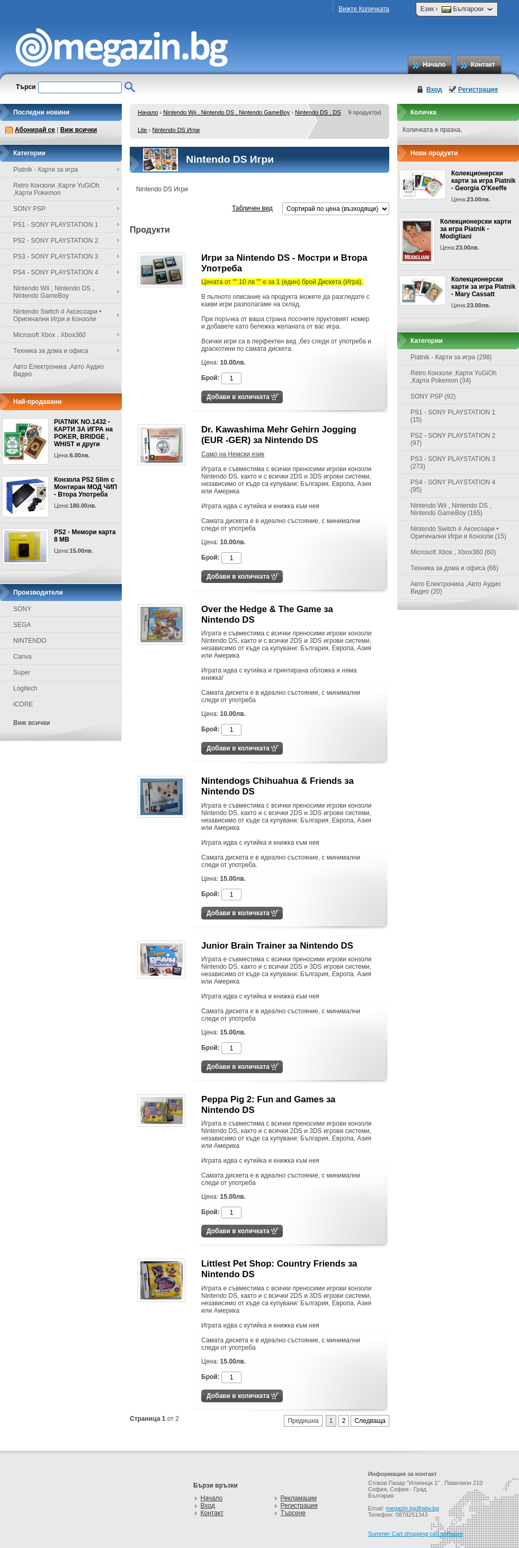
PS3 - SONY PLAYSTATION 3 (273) (453, 462)
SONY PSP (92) (433, 396)
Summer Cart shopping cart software (415, 1534)
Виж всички (78, 130)
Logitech (25, 688)
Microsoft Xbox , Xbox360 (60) (453, 552)
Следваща (370, 1421)
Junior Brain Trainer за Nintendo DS (277, 946)
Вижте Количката (363, 9)
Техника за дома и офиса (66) (454, 568)
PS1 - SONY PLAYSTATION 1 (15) (453, 416)
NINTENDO (30, 640)
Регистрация (478, 89)
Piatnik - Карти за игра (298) (451, 357)
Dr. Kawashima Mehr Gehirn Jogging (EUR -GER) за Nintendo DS (278, 434)
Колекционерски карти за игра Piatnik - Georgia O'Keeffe (483, 181)
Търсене (293, 1513)
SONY (22, 609)
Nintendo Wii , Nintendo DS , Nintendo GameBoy (226, 112)
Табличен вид (252, 208)
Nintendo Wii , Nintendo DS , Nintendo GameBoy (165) (450, 509)
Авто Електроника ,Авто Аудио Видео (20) (455, 587)
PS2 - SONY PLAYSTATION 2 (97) (453, 439)
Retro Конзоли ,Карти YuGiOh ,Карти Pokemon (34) (453, 376)
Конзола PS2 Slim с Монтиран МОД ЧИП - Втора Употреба (85, 487)
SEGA (22, 625)
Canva (22, 656)
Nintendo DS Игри (176, 130)
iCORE (23, 704)
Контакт (483, 64)
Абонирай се (35, 130)
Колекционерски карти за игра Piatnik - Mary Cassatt (483, 287)
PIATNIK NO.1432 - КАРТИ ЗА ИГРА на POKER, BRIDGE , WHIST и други (83, 433)
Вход (434, 89)
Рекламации (299, 1498)
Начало (434, 64)
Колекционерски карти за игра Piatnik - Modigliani (475, 229)
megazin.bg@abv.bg (412, 1508)
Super (21, 672)
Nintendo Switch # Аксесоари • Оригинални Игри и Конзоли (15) (458, 532)
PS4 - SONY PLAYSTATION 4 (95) (453, 486)
